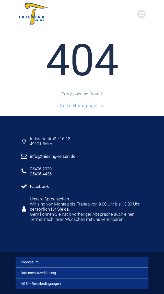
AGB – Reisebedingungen (41, 284)
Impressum (30, 262)
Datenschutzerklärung (38, 273)
